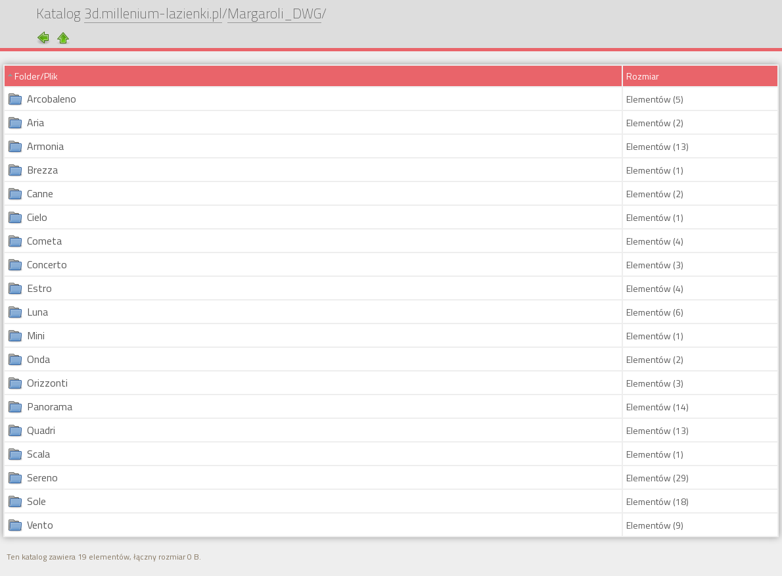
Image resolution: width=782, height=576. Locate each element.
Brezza (42, 170)
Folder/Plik (36, 76)
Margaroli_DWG (274, 15)
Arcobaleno (51, 99)
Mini (36, 335)
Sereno (42, 477)
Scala (38, 454)
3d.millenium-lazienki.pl (153, 15)
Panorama (49, 406)
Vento (40, 525)
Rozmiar (642, 76)
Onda (38, 359)
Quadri (41, 430)
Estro (39, 288)
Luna (37, 312)
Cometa (44, 241)
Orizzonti (47, 383)
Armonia (45, 146)
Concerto (47, 264)
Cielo (37, 217)
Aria (35, 122)
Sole (36, 501)
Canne (40, 193)
